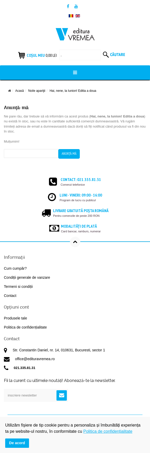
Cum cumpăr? (15, 268)
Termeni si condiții (18, 286)
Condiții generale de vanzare (27, 277)
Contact (10, 296)
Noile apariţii (36, 91)
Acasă (19, 91)
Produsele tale (15, 318)
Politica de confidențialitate (25, 327)
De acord (17, 443)
